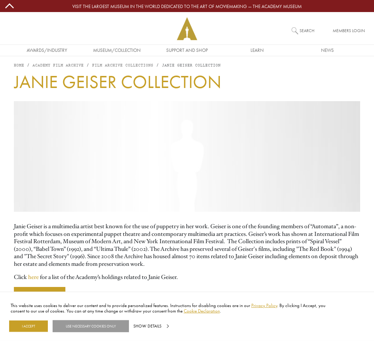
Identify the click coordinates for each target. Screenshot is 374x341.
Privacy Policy (264, 305)
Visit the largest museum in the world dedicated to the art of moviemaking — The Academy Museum (187, 6)
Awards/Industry (47, 50)
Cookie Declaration (202, 311)
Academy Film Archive (58, 66)
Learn (257, 50)
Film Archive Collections (122, 66)
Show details (147, 326)
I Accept (28, 326)
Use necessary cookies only (91, 326)
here (33, 277)
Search (306, 30)
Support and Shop (187, 50)
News (327, 50)
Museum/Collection (117, 50)
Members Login (349, 30)
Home (19, 66)
